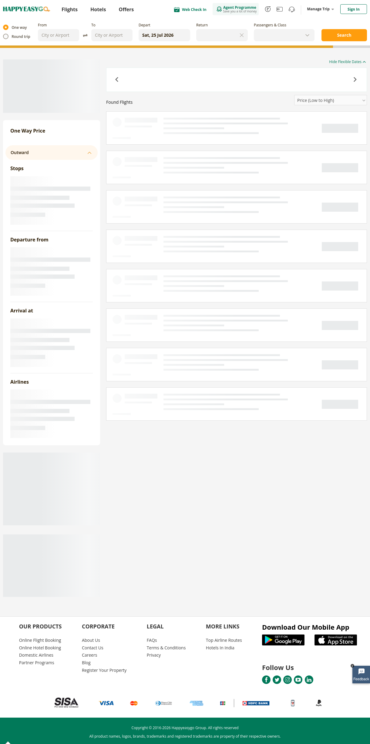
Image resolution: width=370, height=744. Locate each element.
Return (202, 25)
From (42, 25)
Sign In (354, 9)
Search (344, 35)
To (93, 25)
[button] (117, 80)
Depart (144, 25)
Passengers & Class (270, 25)
